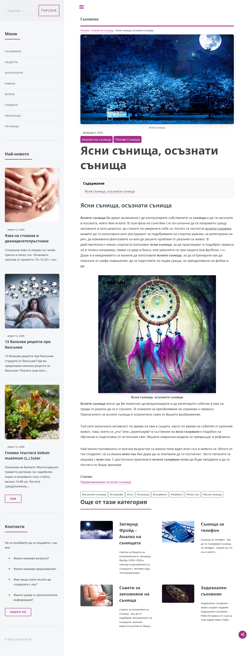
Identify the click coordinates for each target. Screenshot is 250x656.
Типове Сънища (127, 139)
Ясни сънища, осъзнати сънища (110, 191)
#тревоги (176, 494)
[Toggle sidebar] (81, 7)
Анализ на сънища (102, 30)
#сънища (143, 494)
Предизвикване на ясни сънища (105, 482)
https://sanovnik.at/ (20, 639)
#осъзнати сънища (94, 494)
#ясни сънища (212, 494)
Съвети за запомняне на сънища (134, 594)
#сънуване (160, 494)
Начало (84, 30)
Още (13, 498)
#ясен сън (192, 494)
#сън (130, 494)
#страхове (116, 494)
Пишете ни (18, 612)
